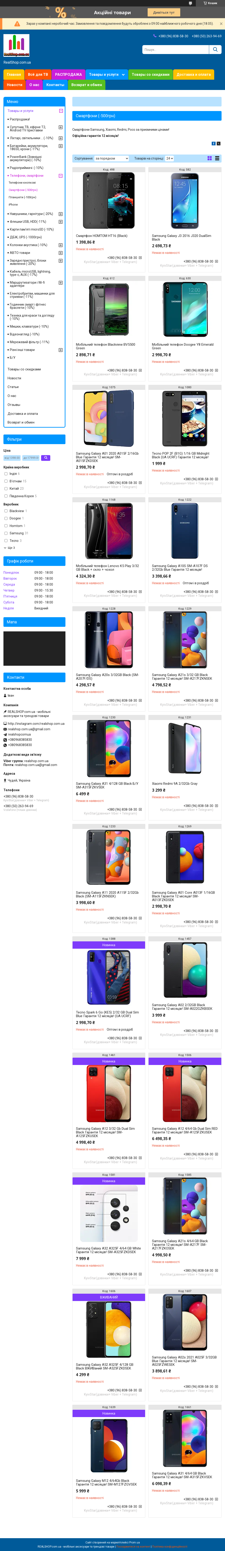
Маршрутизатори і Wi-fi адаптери (27, 284)
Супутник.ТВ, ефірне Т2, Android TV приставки (28, 128)
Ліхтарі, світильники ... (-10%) (31, 138)
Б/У (12, 357)
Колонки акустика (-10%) (28, 245)
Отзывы (14, 405)
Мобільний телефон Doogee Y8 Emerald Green (183, 346)
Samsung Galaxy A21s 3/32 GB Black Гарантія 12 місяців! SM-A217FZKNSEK (182, 676)
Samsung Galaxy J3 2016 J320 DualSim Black (181, 237)
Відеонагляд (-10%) (24, 334)
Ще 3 (11, 547)
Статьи (13, 387)
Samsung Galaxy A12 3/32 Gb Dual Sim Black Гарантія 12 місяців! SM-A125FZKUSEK (105, 1132)
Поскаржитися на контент (133, 1546)
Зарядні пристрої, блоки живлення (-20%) (28, 262)
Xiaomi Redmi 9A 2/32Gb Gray (174, 783)
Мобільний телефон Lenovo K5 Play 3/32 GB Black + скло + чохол (107, 567)
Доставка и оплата (194, 74)
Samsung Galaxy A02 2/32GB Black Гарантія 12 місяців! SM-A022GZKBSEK (182, 1006)
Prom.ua (134, 1542)
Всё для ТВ (38, 74)
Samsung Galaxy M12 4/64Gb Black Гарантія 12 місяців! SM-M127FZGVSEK (106, 1482)
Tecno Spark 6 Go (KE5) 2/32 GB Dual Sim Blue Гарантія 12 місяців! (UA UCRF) (107, 1014)
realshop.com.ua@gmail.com (29, 729)
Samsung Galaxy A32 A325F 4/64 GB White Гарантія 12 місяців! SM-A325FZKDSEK (108, 1250)
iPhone (13, 204)
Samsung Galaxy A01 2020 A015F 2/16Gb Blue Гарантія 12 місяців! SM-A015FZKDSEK (107, 457)
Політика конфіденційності (169, 1546)
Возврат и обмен (86, 85)
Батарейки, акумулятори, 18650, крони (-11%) (29, 147)
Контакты (55, 85)
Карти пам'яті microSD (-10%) (32, 229)
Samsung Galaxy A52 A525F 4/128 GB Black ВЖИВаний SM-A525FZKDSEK (104, 1366)
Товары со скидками (150, 74)
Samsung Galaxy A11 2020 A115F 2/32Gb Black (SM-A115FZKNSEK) (107, 894)
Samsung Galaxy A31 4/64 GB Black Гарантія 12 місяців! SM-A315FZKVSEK (182, 1475)
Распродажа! (20, 119)
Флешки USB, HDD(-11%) (28, 221)
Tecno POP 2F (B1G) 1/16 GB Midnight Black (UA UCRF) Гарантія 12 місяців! (180, 455)
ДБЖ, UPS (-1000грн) (26, 237)
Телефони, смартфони (26, 175)
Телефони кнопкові (22, 182)
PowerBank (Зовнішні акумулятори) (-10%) (26, 158)
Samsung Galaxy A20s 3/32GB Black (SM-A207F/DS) (107, 676)
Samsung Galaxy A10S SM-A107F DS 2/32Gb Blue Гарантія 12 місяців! (180, 567)
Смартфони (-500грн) (23, 190)
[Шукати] (215, 49)
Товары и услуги (103, 74)
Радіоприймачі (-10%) (26, 168)
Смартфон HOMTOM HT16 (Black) (101, 236)
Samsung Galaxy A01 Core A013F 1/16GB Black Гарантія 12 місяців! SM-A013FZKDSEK (183, 896)
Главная (14, 74)
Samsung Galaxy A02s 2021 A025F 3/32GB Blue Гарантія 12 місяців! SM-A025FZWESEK (184, 1360)
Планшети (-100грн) (22, 197)
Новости (14, 85)
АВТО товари (20, 253)
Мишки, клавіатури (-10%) (29, 326)
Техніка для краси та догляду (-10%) (32, 317)
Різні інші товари (22, 350)
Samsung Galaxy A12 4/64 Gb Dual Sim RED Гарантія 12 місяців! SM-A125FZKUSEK (185, 1130)
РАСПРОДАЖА (68, 74)
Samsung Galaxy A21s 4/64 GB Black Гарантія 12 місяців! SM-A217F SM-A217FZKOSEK (180, 1244)
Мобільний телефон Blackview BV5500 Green (105, 346)
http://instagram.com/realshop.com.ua (36, 723)
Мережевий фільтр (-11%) (29, 342)
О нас (34, 85)
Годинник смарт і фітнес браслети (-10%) (28, 306)
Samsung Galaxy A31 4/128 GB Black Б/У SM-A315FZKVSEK (107, 785)
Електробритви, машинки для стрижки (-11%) (32, 295)
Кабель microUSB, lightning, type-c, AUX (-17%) (30, 273)
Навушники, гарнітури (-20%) (31, 214)
